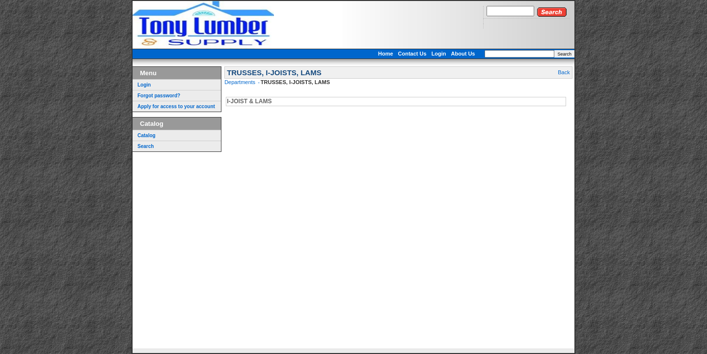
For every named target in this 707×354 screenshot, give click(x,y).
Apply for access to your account (176, 106)
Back (564, 72)
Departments (240, 82)
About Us (463, 54)
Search (564, 54)
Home (385, 54)
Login (439, 54)
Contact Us (412, 54)
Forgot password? (158, 95)
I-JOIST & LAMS (249, 101)
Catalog (146, 135)
